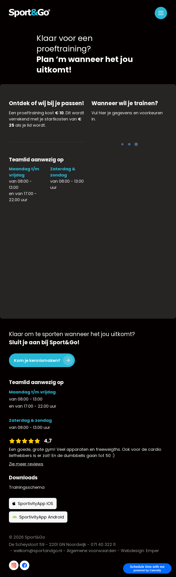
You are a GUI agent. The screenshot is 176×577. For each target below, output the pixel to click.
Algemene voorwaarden (91, 550)
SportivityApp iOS (32, 503)
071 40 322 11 (103, 544)
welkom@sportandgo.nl (38, 550)
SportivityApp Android (38, 517)
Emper (152, 550)
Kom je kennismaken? (37, 360)
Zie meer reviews (26, 464)
